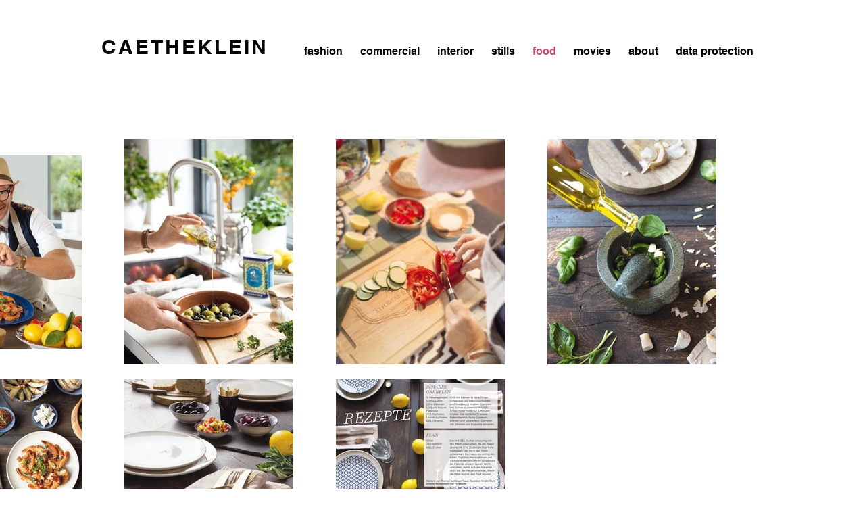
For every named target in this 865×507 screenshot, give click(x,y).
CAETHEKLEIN (184, 46)
